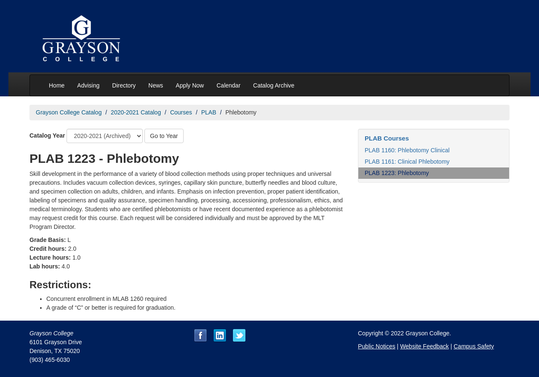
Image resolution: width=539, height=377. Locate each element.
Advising (88, 85)
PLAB (208, 112)
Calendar (228, 85)
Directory (124, 85)
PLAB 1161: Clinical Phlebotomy (407, 161)
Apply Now (190, 85)
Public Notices (376, 346)
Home (56, 85)
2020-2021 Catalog (136, 112)
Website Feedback (424, 346)
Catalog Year (47, 135)
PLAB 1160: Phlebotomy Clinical (407, 150)
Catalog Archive (273, 85)
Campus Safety (474, 346)
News (155, 85)
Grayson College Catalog (68, 112)
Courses (181, 112)
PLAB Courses (387, 138)
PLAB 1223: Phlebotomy (397, 173)
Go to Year (164, 136)
